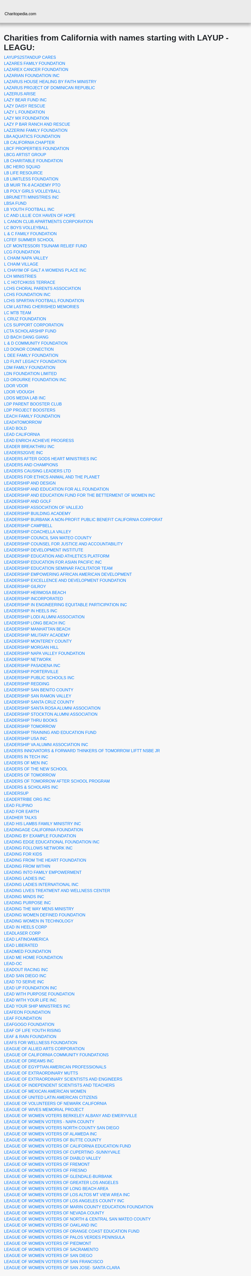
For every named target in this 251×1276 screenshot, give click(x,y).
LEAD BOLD (15, 428)
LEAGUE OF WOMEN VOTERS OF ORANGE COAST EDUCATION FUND (71, 1231)
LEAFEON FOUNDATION (27, 1012)
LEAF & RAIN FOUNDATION (30, 1036)
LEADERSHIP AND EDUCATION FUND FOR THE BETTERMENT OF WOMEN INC (79, 495)
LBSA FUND (15, 203)
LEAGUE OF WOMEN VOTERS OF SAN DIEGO (48, 1255)
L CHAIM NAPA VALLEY (26, 258)
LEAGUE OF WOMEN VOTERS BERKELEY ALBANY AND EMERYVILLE (70, 1116)
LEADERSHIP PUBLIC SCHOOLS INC (39, 678)
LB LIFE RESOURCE (23, 173)
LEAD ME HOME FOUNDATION (33, 957)
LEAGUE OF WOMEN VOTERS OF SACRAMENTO (51, 1249)
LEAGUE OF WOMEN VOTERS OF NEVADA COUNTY (54, 1213)
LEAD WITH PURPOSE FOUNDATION (39, 994)
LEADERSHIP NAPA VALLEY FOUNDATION (44, 653)
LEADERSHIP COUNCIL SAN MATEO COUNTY (48, 538)
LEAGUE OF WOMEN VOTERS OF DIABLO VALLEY (52, 1158)
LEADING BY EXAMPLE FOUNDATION (40, 836)
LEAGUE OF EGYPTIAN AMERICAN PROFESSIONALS (55, 1067)
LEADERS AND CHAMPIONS (31, 465)
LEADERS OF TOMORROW (30, 775)
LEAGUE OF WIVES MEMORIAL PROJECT (44, 1109)
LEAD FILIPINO (18, 805)
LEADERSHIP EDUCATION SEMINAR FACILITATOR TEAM (58, 568)
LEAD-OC (13, 963)
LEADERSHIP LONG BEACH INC (34, 623)
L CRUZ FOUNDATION (25, 319)
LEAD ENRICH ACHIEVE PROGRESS (39, 440)
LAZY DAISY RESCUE (24, 106)
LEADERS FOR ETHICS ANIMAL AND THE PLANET (52, 477)
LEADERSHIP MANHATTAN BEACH (37, 629)
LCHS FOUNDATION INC (27, 294)
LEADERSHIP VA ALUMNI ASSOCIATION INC (46, 745)
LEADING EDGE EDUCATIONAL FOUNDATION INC (52, 842)
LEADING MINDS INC (24, 897)
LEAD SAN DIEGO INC (25, 976)
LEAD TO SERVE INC (24, 982)
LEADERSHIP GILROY (25, 586)
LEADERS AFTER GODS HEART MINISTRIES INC (50, 459)
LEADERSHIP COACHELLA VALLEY (37, 532)
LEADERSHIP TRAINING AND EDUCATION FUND (50, 732)
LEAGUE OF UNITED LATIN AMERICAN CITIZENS (51, 1097)
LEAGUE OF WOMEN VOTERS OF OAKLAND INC (50, 1225)
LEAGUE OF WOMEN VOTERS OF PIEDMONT (47, 1243)
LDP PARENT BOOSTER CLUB (33, 404)
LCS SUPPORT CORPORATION (33, 325)
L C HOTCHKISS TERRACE (29, 282)
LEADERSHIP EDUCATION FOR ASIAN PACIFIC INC (53, 562)
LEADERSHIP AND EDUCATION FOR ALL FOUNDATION (56, 489)
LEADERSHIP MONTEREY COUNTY (38, 641)
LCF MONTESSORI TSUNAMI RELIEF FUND (45, 246)
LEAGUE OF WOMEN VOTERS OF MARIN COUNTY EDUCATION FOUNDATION (78, 1207)
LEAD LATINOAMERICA (26, 939)
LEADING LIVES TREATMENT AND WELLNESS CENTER (57, 891)
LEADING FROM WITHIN (27, 866)
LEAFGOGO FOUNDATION (29, 1024)
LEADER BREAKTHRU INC (29, 447)
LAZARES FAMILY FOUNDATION (34, 63)
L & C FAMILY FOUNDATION (30, 234)
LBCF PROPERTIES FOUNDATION (36, 148)
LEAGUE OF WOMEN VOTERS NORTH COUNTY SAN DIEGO (61, 1128)
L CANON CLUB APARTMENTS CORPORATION (48, 221)
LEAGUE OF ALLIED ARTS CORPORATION (44, 1049)
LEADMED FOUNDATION (27, 951)
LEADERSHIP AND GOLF (27, 501)
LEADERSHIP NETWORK (27, 659)
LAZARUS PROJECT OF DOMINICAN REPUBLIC (49, 88)
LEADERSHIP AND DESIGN (30, 483)
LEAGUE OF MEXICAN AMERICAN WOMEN (45, 1091)
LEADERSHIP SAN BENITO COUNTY (38, 690)
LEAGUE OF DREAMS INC (29, 1061)
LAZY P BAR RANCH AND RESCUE (37, 124)
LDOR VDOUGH (19, 392)
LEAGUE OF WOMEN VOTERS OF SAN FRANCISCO (53, 1262)
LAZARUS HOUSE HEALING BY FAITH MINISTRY (50, 82)
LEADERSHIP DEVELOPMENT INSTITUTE (43, 550)
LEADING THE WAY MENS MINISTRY (39, 909)
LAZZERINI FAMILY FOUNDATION (35, 130)
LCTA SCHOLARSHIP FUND (30, 331)
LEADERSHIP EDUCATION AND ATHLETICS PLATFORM (56, 556)
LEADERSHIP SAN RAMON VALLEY (37, 696)
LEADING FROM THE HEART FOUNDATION (45, 860)
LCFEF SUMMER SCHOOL (29, 240)
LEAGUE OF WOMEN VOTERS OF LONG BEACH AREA (56, 1189)
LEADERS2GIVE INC (23, 453)
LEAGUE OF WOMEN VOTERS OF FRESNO (45, 1170)
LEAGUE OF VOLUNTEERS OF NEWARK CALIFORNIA (55, 1103)
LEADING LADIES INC (24, 878)
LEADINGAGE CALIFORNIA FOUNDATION (43, 830)
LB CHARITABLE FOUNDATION (33, 161)
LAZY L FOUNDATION (24, 112)
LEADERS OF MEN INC (26, 763)
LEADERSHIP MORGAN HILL (31, 647)
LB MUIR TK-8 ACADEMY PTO (32, 185)
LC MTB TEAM (17, 313)
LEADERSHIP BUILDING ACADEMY (37, 513)
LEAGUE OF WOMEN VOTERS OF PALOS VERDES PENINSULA (64, 1237)
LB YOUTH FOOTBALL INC (29, 209)
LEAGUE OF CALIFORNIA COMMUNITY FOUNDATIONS (56, 1055)
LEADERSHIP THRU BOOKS (30, 720)
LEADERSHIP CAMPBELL (28, 526)
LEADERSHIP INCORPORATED (33, 599)
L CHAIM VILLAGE (21, 264)
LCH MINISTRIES (20, 276)
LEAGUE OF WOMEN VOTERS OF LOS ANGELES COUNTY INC (64, 1201)
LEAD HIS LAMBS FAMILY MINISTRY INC (42, 824)
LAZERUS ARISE (20, 94)
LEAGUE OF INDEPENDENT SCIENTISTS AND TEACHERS (59, 1085)
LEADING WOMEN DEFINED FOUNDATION (44, 915)
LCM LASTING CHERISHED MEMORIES (41, 307)
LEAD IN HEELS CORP (25, 927)
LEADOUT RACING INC (26, 970)
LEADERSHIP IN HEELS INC (30, 611)
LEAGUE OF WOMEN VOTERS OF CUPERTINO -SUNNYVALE (62, 1152)
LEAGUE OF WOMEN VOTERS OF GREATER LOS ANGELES (61, 1182)
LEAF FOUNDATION (23, 1018)
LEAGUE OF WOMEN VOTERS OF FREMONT (47, 1164)
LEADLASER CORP (22, 933)
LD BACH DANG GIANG (26, 337)
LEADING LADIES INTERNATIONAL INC (41, 884)
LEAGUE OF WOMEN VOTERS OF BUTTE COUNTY (52, 1140)
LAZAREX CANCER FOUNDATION (36, 69)
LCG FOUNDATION (22, 252)
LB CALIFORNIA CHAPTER (29, 142)
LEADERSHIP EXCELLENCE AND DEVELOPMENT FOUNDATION (65, 580)
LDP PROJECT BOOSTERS (29, 410)
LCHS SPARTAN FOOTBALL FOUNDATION (44, 301)
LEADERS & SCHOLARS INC (31, 787)
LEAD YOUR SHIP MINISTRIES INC (37, 1006)
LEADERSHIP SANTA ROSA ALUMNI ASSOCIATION (52, 708)
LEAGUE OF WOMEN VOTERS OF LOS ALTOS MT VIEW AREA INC (67, 1195)
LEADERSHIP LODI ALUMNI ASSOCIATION (44, 617)
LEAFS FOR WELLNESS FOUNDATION (40, 1043)
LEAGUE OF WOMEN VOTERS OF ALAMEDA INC (50, 1134)
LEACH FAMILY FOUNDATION (32, 416)
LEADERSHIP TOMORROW (30, 726)
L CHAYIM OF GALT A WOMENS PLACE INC (45, 270)
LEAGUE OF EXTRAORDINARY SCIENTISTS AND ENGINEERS (63, 1079)
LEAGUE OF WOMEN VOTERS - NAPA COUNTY (49, 1122)
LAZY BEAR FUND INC (25, 100)
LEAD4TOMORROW (23, 422)
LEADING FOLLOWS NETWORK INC (38, 848)
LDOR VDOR (16, 386)
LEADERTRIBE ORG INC (27, 799)
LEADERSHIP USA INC (25, 738)
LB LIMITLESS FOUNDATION (31, 179)
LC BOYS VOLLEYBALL (26, 228)
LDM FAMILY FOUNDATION (29, 367)
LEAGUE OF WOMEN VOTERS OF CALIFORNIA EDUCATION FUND (67, 1146)
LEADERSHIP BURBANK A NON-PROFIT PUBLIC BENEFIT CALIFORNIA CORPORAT (83, 519)
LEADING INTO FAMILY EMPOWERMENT (43, 872)
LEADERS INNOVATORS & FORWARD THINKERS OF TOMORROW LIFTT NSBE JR (82, 751)
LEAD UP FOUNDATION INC (30, 988)
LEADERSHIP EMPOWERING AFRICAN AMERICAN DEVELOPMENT (68, 574)
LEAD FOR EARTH (21, 811)
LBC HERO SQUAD (22, 167)
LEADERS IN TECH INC (26, 757)
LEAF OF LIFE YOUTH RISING (32, 1030)
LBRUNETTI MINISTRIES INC (31, 197)
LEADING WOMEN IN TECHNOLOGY (38, 921)
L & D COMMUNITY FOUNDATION (35, 343)
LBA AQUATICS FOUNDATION (32, 136)
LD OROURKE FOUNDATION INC (35, 380)
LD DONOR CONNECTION (29, 349)
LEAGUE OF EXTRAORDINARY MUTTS (41, 1073)
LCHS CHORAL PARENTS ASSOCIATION (42, 288)
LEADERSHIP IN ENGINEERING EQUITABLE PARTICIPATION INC (65, 605)
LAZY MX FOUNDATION (26, 118)
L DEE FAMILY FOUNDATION (31, 355)
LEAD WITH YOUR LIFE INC (30, 1000)
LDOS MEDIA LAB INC (25, 398)
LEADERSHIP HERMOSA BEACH (35, 592)
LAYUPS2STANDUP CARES (30, 57)
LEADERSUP (16, 793)
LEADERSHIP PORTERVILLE (31, 672)
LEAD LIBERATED (21, 945)
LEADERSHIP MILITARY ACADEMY (37, 635)
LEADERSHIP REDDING (26, 684)
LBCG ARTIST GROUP (25, 155)
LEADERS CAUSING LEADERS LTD (37, 471)
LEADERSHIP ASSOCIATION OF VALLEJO (43, 507)
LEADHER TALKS (20, 818)
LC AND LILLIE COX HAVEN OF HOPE (39, 215)
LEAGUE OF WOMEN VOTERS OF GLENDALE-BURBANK (58, 1176)
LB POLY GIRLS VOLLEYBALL (32, 191)
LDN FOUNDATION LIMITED (30, 374)
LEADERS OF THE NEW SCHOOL (35, 769)
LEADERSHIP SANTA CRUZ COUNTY (39, 702)
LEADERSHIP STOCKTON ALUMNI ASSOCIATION (51, 714)
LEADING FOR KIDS (23, 854)
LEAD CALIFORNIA (22, 434)
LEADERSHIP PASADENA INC (32, 665)
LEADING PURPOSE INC (27, 903)
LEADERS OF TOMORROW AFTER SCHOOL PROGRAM (57, 781)
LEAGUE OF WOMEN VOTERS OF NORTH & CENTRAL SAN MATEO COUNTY (77, 1219)
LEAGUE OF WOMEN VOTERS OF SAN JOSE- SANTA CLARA (62, 1268)
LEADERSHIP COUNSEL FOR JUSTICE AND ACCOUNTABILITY (63, 544)
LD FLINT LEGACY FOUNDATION (35, 361)
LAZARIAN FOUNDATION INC (31, 75)
